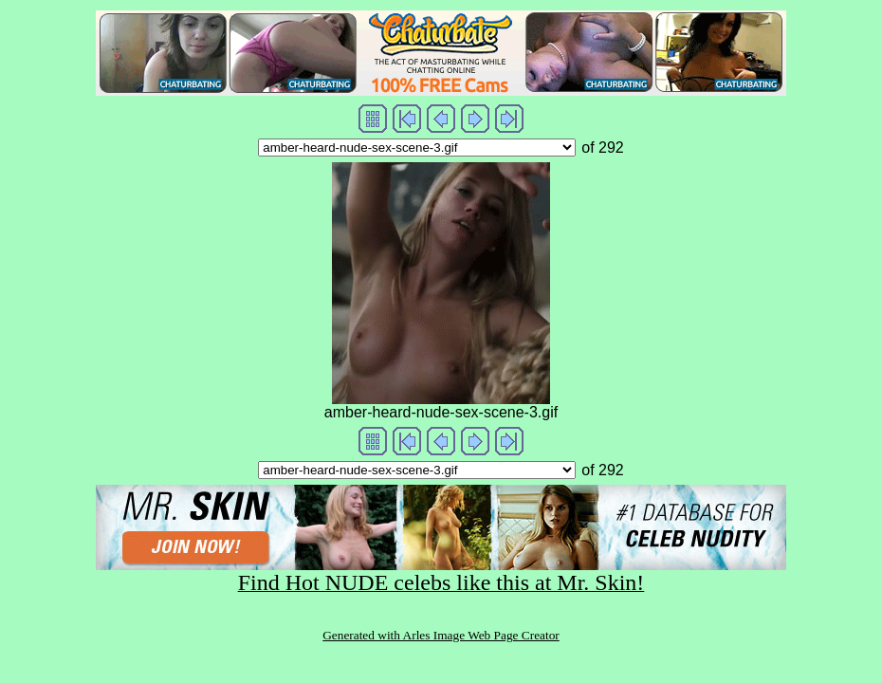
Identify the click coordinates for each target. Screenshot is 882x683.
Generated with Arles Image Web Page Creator (441, 635)
